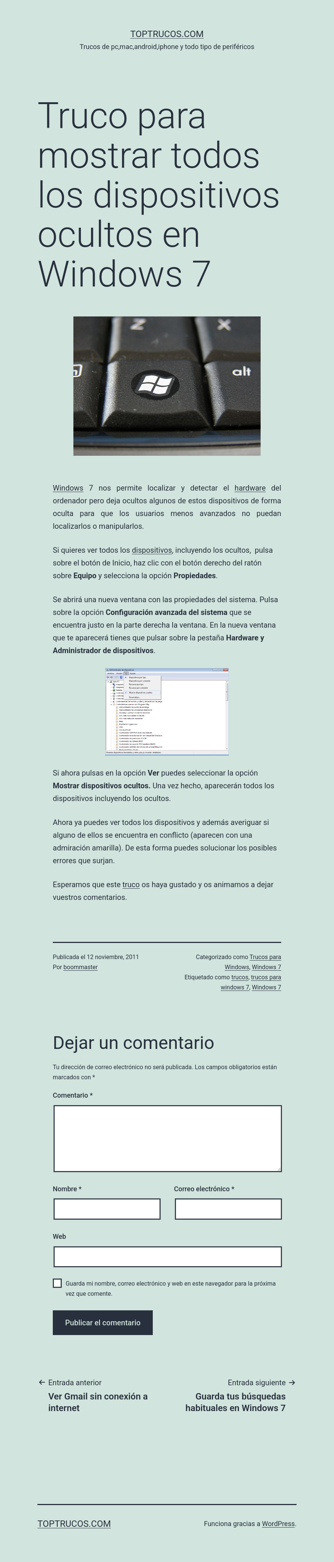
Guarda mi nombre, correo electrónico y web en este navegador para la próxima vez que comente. (171, 1288)
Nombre (67, 1189)
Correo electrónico (204, 1189)
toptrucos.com (167, 34)
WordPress (278, 1524)
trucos (239, 977)
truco (131, 884)
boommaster (81, 967)
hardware (250, 487)
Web (59, 1236)
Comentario (73, 1095)
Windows (68, 487)
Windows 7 (266, 967)
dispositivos (152, 550)
